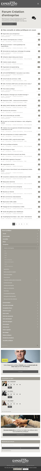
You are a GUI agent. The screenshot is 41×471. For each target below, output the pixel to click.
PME (25, 161)
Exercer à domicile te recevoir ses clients (14, 154)
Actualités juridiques (8, 340)
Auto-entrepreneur (5, 36)
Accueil (2, 35)
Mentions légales (11, 465)
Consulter (20, 371)
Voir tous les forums (6, 450)
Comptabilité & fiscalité (9, 293)
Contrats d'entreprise (9, 285)
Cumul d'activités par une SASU (11, 115)
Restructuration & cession (10, 272)
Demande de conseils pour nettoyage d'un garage (16, 51)
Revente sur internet (8, 191)
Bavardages (6, 332)
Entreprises (8, 35)
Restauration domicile (9, 181)
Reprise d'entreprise (9, 262)
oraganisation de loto (8, 164)
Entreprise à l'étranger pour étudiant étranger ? (16, 94)
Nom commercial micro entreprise (12, 186)
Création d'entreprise (18, 35)
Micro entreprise (28, 58)
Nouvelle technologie (8, 305)
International (6, 327)
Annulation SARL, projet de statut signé (13, 139)
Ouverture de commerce (9, 110)
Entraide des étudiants (8, 337)
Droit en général (7, 329)
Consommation (6, 302)
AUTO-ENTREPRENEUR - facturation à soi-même (16, 73)
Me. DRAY (10, 401)
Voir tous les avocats (6, 411)
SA (5, 251)
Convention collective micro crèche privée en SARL (17, 176)
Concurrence (7, 277)
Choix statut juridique (9, 88)
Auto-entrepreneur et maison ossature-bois (14, 134)
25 (38, 62)
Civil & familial (6, 236)
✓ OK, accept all (17, 469)
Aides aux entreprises (9, 288)
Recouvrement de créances (10, 299)
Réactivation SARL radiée (9, 201)
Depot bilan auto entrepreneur (11, 33)
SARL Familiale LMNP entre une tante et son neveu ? (17, 83)
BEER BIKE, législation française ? (12, 159)
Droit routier (6, 313)
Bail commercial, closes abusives (12, 196)
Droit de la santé (7, 310)
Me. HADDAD (12, 381)
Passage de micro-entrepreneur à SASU (13, 206)
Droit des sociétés (8, 274)
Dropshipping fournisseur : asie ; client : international (17, 216)
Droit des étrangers (7, 321)
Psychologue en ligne (9, 149)
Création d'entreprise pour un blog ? (13, 39)
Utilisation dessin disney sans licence (13, 57)
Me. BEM (10, 391)
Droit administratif (7, 318)
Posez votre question (10, 24)
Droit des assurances (8, 316)
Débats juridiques (7, 335)
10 (38, 33)
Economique (6, 324)
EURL (6, 264)
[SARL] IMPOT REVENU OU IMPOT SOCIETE (14, 105)
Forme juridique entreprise (10, 144)
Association (6, 269)
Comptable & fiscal (7, 308)
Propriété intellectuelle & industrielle (12, 280)
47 (38, 67)
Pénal (4, 241)
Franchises (6, 290)
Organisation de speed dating (11, 67)
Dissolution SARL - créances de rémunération (15, 100)
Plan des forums (30, 465)
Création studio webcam (9, 62)
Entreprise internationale (10, 296)
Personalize (25, 469)
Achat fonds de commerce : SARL (12, 78)
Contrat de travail (8, 282)
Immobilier (5, 239)
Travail (4, 233)
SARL (25, 80)
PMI (25, 178)
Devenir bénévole (20, 434)
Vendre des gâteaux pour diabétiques (13, 211)
